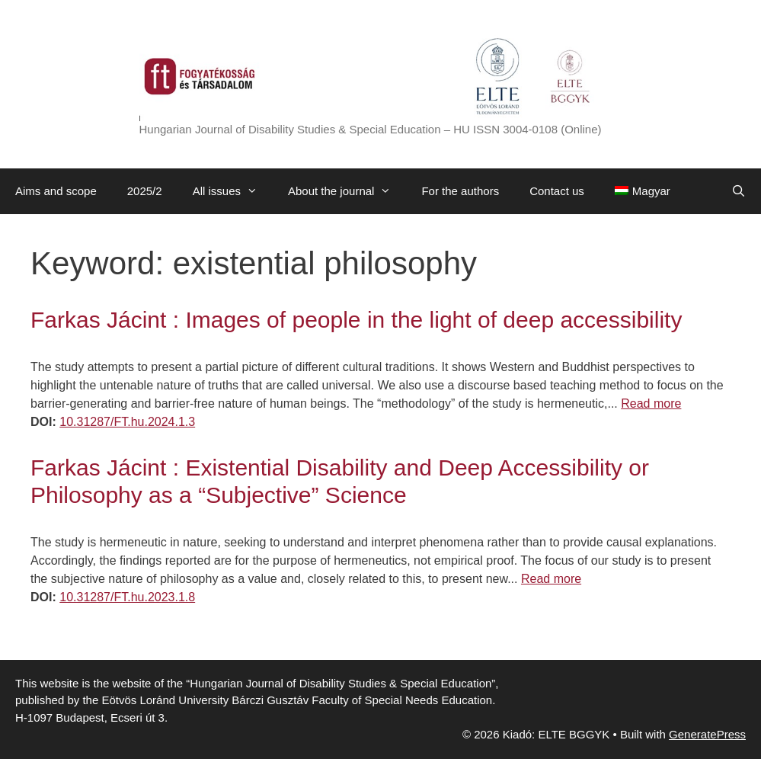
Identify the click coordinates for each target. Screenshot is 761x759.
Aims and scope (56, 190)
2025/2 (144, 190)
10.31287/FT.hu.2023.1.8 (127, 597)
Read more (651, 403)
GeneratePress (707, 734)
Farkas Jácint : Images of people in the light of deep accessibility (356, 319)
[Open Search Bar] (738, 191)
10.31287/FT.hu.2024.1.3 (127, 421)
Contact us (556, 190)
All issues (233, 191)
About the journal (347, 191)
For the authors (460, 190)
